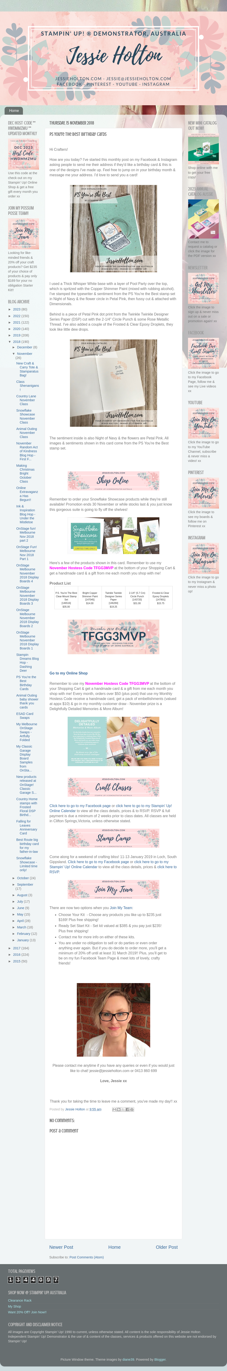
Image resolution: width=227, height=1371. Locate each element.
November (24, 354)
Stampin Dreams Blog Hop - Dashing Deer (27, 662)
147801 (161, 599)
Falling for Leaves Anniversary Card (26, 827)
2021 (17, 322)
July (20, 901)
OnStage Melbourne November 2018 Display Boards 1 (27, 640)
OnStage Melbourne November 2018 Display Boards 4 (27, 573)
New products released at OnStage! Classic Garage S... (26, 784)
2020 (17, 329)
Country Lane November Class (26, 400)
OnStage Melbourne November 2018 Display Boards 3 (27, 595)
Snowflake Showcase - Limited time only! (27, 864)
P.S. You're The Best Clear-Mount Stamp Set (66, 596)
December (25, 347)
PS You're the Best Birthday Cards (26, 683)
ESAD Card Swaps (24, 716)
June (21, 908)
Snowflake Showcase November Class (25, 416)
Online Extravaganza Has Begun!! (27, 494)
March (22, 927)
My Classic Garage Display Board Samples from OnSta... (24, 758)
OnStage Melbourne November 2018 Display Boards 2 (27, 618)
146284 (114, 603)
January (23, 940)
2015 (17, 961)
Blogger (160, 1359)
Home (14, 111)
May (20, 914)
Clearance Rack (19, 1300)
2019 (17, 335)
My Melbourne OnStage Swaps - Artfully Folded (26, 732)
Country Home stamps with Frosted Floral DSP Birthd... (27, 807)
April (21, 921)
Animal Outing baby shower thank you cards (27, 701)
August (22, 895)
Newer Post (61, 1247)
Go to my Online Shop (69, 673)
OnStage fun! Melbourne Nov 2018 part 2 (26, 534)
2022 (17, 316)
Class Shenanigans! (27, 386)
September (25, 884)
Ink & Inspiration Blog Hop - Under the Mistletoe (25, 514)
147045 (90, 599)
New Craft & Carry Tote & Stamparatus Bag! (27, 369)
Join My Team (121, 908)
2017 (17, 948)
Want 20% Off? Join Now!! (27, 1312)
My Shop (14, 1306)
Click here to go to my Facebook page (80, 806)
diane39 (128, 1359)
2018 (17, 342)
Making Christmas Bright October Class (25, 473)
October (23, 878)
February (24, 934)
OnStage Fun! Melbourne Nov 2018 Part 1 (26, 553)
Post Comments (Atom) (86, 1257)
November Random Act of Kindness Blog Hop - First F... (27, 451)
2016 (17, 954)
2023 (17, 309)
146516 (66, 603)
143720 (137, 599)
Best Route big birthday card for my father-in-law (27, 845)
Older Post (167, 1247)
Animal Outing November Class (26, 433)
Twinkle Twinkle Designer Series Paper (113, 596)
